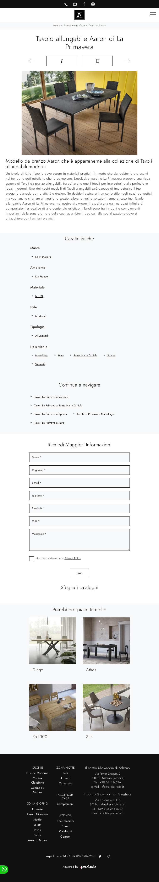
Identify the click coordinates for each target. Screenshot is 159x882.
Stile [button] (33, 307)
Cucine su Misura (37, 790)
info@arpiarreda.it (112, 787)
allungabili (42, 336)
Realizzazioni (65, 821)
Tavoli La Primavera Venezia (51, 397)
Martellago (41, 355)
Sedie (37, 835)
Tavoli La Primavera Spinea (50, 414)
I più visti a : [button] (40, 346)
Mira (61, 355)
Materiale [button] (37, 287)
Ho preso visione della (58, 558)
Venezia (40, 364)
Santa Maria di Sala (85, 355)
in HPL (39, 296)
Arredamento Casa (74, 25)
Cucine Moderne (37, 773)
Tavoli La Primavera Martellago (95, 414)
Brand (66, 826)
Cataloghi (65, 831)
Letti (65, 773)
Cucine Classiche (37, 780)
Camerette (65, 783)
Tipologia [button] (37, 326)
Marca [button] (35, 247)
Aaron (102, 25)
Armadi (65, 778)
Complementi (66, 804)
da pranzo (41, 276)
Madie (37, 819)
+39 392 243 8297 (110, 809)
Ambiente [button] (37, 267)
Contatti (65, 836)
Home (56, 25)
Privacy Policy (73, 558)
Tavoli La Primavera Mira (49, 423)
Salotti (37, 825)
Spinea (111, 355)
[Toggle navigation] (153, 14)
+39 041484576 (110, 782)
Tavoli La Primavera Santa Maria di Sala (58, 405)
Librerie (37, 809)
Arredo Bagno (37, 840)
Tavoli (92, 25)
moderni (40, 316)
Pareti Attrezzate (37, 814)
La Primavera (43, 257)
